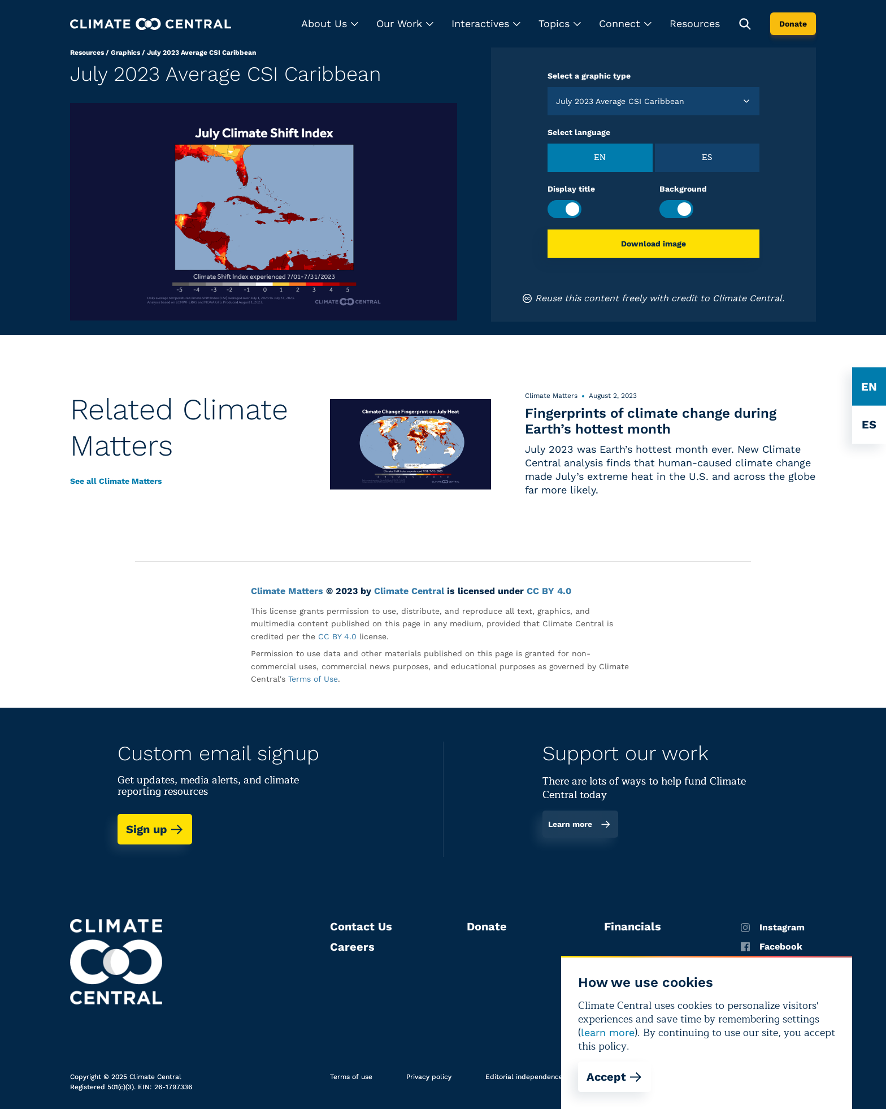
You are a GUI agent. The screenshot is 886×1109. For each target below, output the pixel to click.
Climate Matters (287, 591)
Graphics (125, 53)
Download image (653, 243)
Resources (695, 23)
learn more (608, 1032)
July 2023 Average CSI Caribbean (201, 53)
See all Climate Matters (116, 481)
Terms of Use (313, 678)
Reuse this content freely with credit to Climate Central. (653, 298)
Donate (793, 23)
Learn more (579, 824)
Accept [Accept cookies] (614, 1077)
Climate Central (409, 591)
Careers (352, 947)
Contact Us (361, 926)
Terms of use (351, 1077)
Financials (632, 926)
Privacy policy (428, 1077)
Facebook (771, 947)
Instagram (773, 927)
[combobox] (557, 101)
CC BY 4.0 (549, 591)
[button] (329, 23)
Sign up (155, 829)
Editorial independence (524, 1077)
